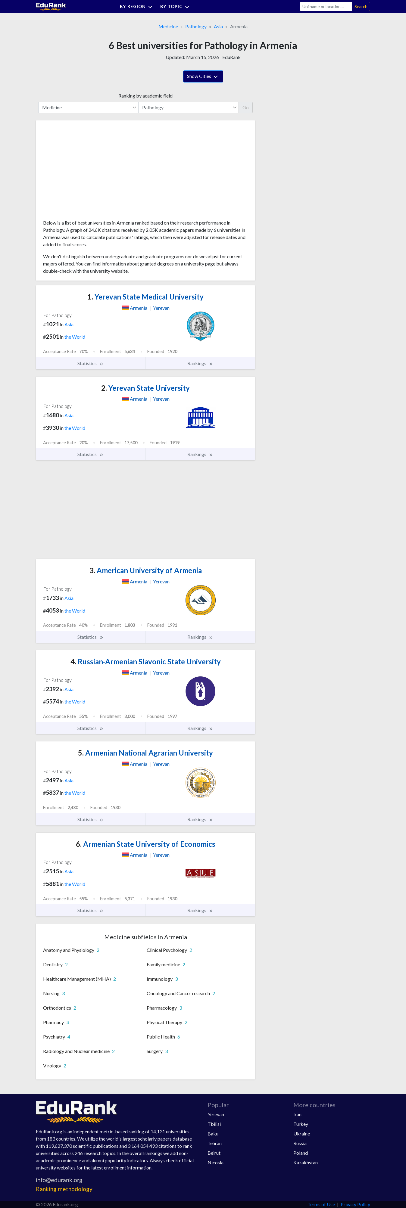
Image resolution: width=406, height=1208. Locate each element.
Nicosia (215, 1162)
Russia (300, 1143)
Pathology (196, 26)
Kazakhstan (305, 1162)
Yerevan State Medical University (145, 296)
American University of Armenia (145, 570)
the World (74, 337)
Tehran (215, 1143)
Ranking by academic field (145, 95)
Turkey (300, 1124)
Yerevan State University (145, 388)
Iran (297, 1114)
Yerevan (216, 1114)
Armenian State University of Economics (145, 844)
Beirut (214, 1153)
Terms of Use (321, 1204)
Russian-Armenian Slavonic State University (145, 661)
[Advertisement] (88, 172)
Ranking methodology (64, 1188)
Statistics (90, 363)
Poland (300, 1153)
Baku (213, 1133)
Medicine (168, 26)
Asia (218, 26)
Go (245, 107)
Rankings (200, 363)
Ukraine (301, 1133)
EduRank (231, 57)
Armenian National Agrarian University (145, 752)
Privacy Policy (355, 1204)
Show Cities (203, 76)
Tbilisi (214, 1124)
